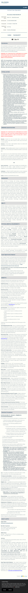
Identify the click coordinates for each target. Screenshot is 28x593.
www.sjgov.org (12, 304)
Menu (25, 7)
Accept (4, 589)
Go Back (9, 35)
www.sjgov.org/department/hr (7, 523)
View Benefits (16, 35)
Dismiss (10, 589)
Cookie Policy (5, 581)
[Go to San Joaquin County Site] (4, 3)
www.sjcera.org (4, 338)
